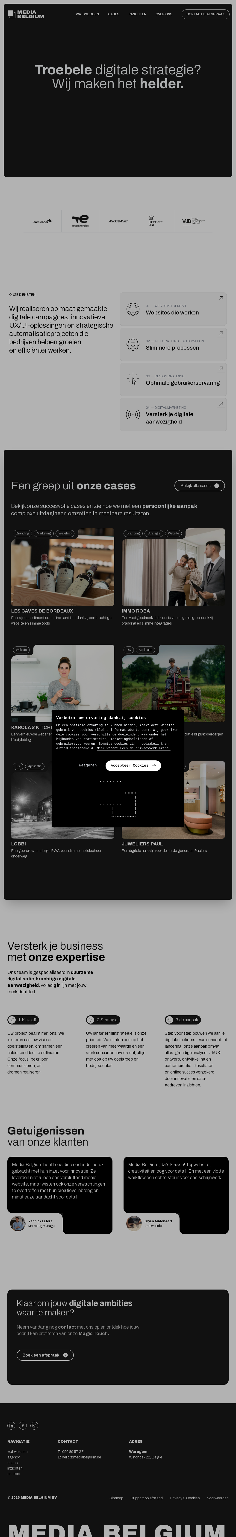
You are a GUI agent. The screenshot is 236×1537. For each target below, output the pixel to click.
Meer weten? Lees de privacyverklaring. (133, 748)
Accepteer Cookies (133, 766)
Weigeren (88, 765)
